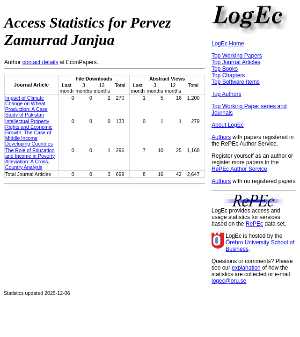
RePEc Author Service (239, 169)
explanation (246, 267)
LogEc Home (228, 43)
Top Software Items (236, 82)
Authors (221, 137)
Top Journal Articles (236, 62)
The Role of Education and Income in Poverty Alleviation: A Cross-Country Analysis (30, 158)
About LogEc (228, 125)
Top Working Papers (237, 55)
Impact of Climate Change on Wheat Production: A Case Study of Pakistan (26, 106)
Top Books (225, 69)
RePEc (254, 223)
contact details (40, 62)
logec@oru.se (229, 281)
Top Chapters (228, 75)
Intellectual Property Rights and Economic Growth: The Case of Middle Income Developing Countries (29, 132)
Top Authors (226, 94)
